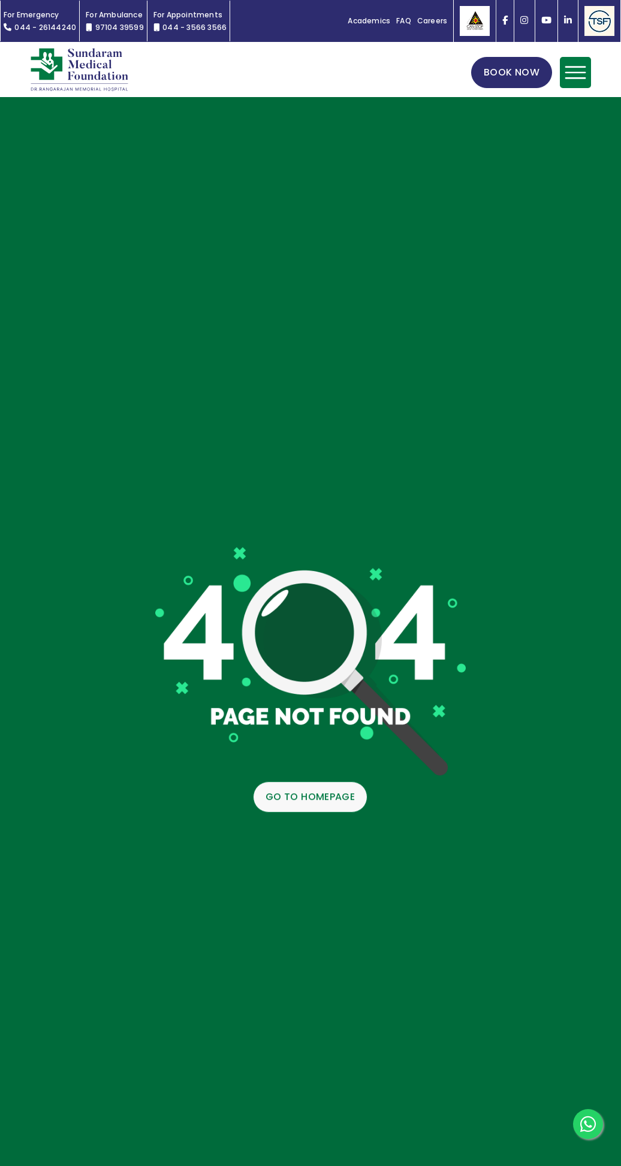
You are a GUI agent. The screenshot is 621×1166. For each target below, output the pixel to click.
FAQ (403, 21)
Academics (369, 21)
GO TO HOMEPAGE (310, 797)
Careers (432, 21)
